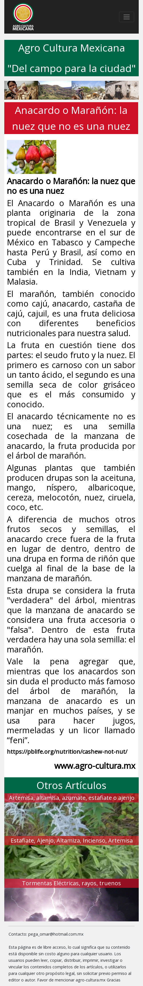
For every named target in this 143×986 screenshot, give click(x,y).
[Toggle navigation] (126, 17)
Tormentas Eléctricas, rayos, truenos (71, 883)
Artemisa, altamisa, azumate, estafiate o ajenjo (71, 798)
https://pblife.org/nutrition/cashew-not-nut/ (67, 751)
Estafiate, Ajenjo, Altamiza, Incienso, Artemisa (72, 840)
